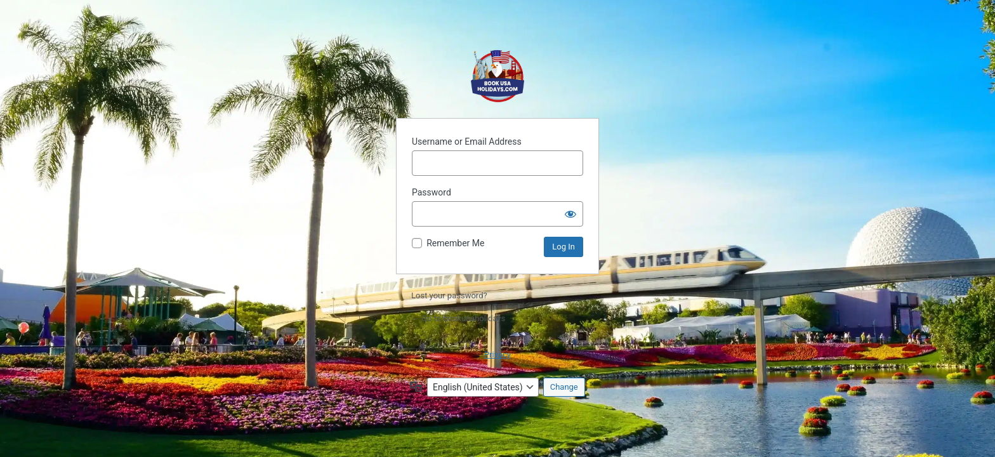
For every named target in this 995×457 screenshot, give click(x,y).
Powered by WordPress (497, 76)
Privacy (497, 354)
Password (431, 192)
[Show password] (570, 214)
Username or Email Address (467, 141)
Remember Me (455, 243)
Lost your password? (449, 295)
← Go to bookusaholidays (458, 318)
